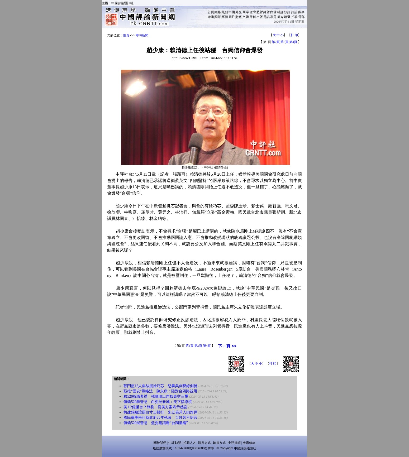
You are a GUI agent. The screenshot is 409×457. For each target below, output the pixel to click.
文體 (245, 17)
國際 (218, 17)
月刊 (252, 17)
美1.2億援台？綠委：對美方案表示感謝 (155, 407)
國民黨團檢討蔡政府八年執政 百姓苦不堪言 (160, 418)
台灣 (252, 12)
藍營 (259, 12)
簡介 (280, 17)
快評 (287, 12)
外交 (238, 12)
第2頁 (276, 42)
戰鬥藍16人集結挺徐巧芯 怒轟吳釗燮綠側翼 (160, 386)
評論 (294, 12)
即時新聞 (142, 35)
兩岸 (245, 12)
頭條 (218, 12)
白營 (273, 12)
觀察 (301, 12)
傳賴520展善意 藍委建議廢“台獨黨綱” (155, 423)
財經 (238, 17)
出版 (259, 17)
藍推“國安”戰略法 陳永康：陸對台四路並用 (160, 391)
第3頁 (284, 42)
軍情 (225, 17)
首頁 (211, 12)
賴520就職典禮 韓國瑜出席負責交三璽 (155, 396)
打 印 (294, 35)
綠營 (266, 12)
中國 (232, 12)
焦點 (225, 12)
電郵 (301, 17)
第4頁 (293, 42)
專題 (273, 17)
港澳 (211, 17)
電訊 (266, 17)
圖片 (232, 17)
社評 (280, 12)
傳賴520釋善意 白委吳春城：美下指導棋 (157, 402)
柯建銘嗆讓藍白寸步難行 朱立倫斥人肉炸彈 (160, 412)
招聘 (294, 17)
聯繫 (287, 17)
